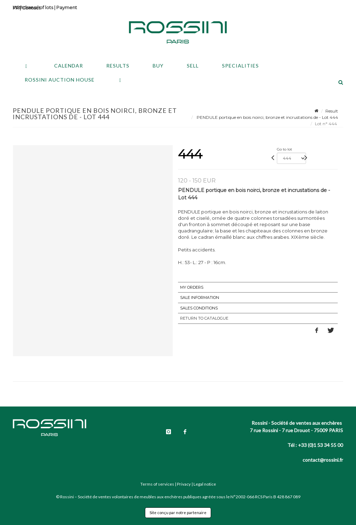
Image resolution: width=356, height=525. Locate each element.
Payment (66, 7)
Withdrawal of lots (33, 7)
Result (331, 111)
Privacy (184, 484)
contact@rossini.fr (323, 460)
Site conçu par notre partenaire (178, 512)
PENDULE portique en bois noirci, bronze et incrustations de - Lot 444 (267, 117)
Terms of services (157, 484)
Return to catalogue (204, 318)
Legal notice (204, 484)
